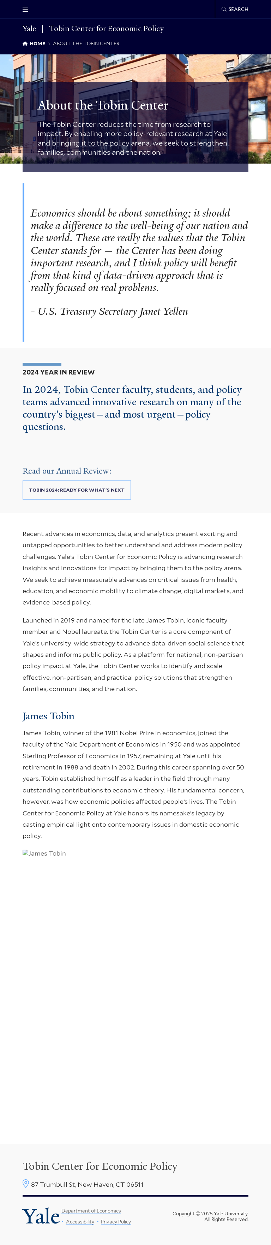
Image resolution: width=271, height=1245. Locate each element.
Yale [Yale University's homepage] (41, 1216)
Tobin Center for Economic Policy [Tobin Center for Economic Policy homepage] (106, 29)
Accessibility (80, 1222)
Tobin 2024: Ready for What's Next (77, 497)
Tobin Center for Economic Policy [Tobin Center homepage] (100, 1166)
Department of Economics (91, 1211)
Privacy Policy (116, 1222)
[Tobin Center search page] (235, 9)
